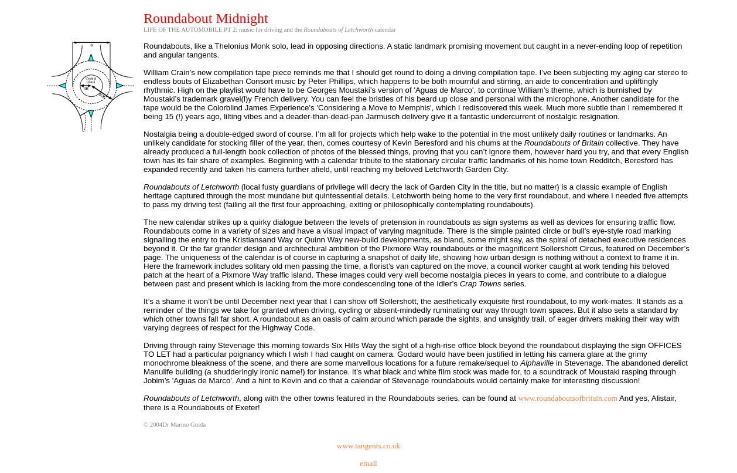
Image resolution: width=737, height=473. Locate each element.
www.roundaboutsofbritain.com (567, 398)
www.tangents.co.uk (368, 445)
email (368, 463)
